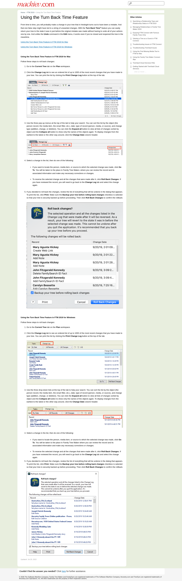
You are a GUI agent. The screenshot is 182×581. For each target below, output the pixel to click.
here (64, 571)
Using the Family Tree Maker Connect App (145, 58)
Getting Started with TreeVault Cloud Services (144, 67)
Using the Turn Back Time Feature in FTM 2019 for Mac (44, 42)
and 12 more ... (140, 72)
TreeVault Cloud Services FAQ (142, 63)
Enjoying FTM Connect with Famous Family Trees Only (144, 33)
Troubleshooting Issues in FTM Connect (146, 44)
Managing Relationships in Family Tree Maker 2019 (145, 28)
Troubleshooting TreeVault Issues (143, 47)
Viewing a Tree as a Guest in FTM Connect (143, 39)
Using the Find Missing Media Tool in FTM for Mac (144, 52)
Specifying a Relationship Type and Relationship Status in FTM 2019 (144, 22)
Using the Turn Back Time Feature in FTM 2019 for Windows (46, 47)
